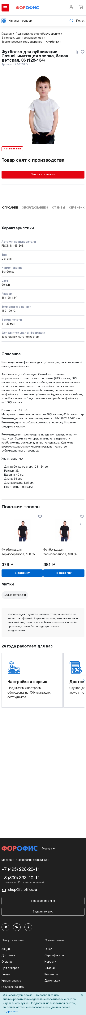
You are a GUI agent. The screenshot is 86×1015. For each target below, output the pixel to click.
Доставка (8, 955)
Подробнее (10, 1011)
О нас (48, 949)
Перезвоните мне (43, 901)
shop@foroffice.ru (22, 890)
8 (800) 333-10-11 (22, 878)
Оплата (7, 961)
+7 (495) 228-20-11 (21, 869)
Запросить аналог (43, 174)
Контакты (51, 974)
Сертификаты (54, 955)
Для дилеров (10, 968)
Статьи (50, 968)
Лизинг (6, 974)
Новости (50, 961)
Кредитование (11, 980)
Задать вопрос (43, 911)
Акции (6, 949)
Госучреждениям (13, 987)
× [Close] (82, 995)
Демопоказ (52, 980)
